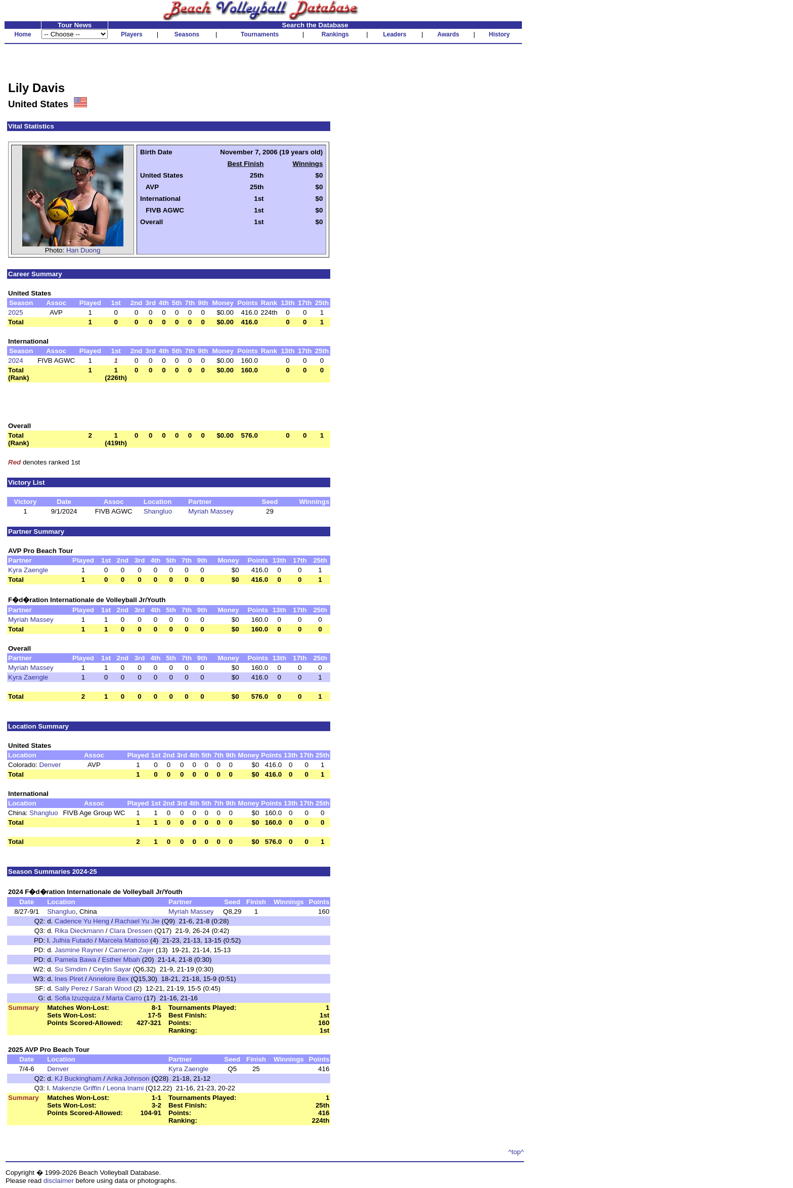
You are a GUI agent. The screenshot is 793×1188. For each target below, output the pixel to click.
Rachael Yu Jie (137, 921)
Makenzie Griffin (77, 1088)
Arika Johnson (128, 1078)
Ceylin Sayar (112, 969)
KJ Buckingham (78, 1078)
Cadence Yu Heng (82, 921)
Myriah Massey (211, 511)
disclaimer (58, 1180)
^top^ (516, 1152)
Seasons (186, 34)
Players (132, 34)
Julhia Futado (73, 940)
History (499, 34)
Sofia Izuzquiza (77, 998)
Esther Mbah (121, 959)
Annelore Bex (109, 979)
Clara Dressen (130, 931)
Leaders (394, 34)
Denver (50, 765)
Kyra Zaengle (28, 570)
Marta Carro (124, 998)
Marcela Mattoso (124, 940)
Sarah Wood (113, 988)
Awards (448, 34)
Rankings (335, 34)
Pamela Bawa (75, 959)
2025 (15, 312)
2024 (15, 360)
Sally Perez (72, 988)
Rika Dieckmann (79, 931)
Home (22, 34)
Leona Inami (125, 1088)
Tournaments (260, 34)
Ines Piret (69, 979)
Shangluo (158, 511)
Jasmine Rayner (79, 950)
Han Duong (83, 250)
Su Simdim (71, 969)
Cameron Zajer (131, 950)
